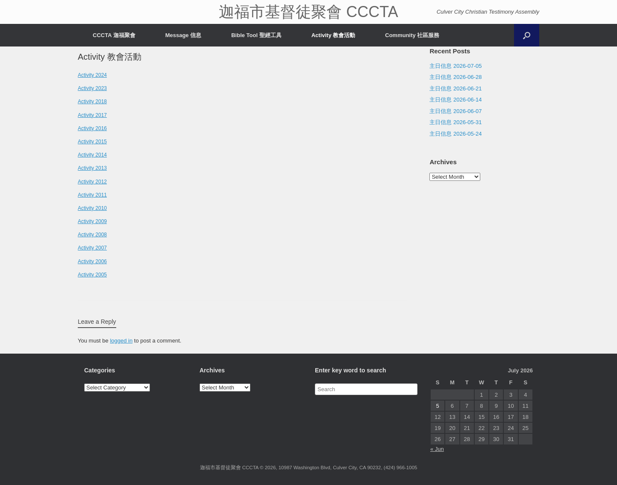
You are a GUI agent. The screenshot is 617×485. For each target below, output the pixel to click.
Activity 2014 (92, 155)
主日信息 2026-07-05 (455, 66)
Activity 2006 (92, 261)
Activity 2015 (92, 142)
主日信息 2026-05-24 (455, 134)
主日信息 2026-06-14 (455, 99)
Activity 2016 (92, 128)
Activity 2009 (92, 221)
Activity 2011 (92, 195)
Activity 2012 (92, 182)
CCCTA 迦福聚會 (114, 35)
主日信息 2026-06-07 (455, 111)
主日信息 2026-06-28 (455, 77)
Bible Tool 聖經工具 (256, 35)
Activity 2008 (92, 235)
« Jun (437, 449)
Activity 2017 (92, 115)
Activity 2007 (92, 248)
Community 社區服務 (412, 35)
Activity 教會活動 (333, 35)
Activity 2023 (92, 88)
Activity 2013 (92, 168)
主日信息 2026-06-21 (455, 88)
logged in (121, 340)
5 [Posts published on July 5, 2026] (437, 406)
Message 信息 (183, 35)
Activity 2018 (92, 102)
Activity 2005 (92, 275)
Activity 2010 (92, 208)
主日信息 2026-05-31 (455, 122)
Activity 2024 (92, 75)
